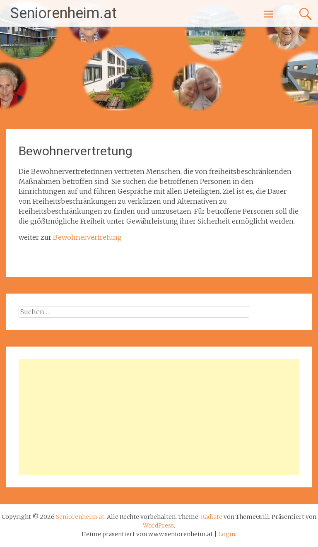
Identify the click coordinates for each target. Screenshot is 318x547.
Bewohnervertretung (87, 237)
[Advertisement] (159, 417)
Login (226, 534)
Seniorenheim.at (63, 13)
